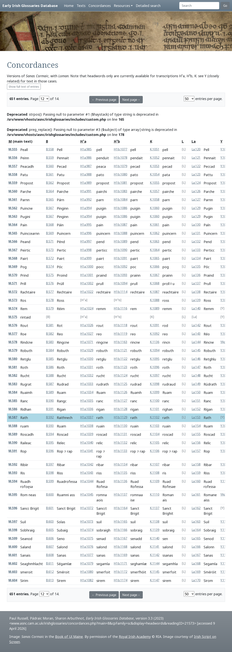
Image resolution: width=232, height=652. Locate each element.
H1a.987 (86, 166)
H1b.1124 (120, 375)
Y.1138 (224, 580)
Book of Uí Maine (69, 636)
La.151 (196, 401)
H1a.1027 (86, 334)
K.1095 (154, 359)
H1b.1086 (120, 208)
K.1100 (154, 401)
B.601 (50, 508)
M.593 (12, 473)
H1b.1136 (120, 481)
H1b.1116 (120, 308)
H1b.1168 (120, 547)
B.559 (50, 158)
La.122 (196, 166)
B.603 (50, 522)
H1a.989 (86, 183)
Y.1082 (224, 325)
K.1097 (154, 375)
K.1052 (154, 158)
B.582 (50, 334)
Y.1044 (224, 166)
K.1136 (154, 342)
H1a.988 (86, 174)
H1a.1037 (86, 417)
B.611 (50, 563)
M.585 (12, 401)
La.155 (196, 434)
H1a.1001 (86, 275)
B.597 (50, 464)
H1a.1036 (86, 409)
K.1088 (154, 300)
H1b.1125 (120, 384)
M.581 (12, 367)
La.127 (196, 200)
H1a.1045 (86, 495)
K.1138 (154, 522)
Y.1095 (224, 434)
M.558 (12, 174)
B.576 (50, 283)
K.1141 (154, 547)
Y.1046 (224, 183)
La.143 (196, 334)
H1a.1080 (86, 572)
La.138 (196, 292)
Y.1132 (224, 547)
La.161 (196, 495)
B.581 (50, 325)
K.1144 (154, 563)
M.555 (12, 149)
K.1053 (154, 166)
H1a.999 (86, 258)
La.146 (196, 359)
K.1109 (154, 481)
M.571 (12, 283)
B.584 (50, 350)
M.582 (12, 375)
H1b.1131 (120, 434)
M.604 (12, 580)
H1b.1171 (120, 563)
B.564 (50, 191)
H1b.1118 (120, 325)
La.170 (196, 580)
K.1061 (154, 225)
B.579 (50, 308)
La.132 (196, 241)
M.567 (12, 250)
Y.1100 (224, 481)
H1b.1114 (120, 292)
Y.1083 (224, 334)
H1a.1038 (86, 426)
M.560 (12, 191)
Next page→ (131, 100)
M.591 (12, 451)
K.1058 (154, 200)
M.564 (12, 225)
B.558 (50, 149)
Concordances (99, 5)
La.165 (196, 538)
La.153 (196, 417)
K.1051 (154, 149)
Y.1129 (224, 522)
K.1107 (154, 464)
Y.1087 (224, 367)
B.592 (50, 417)
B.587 (50, 384)
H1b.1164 (120, 508)
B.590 (50, 401)
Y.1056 (224, 258)
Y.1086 (224, 359)
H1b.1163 (120, 342)
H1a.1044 (86, 481)
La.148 (196, 375)
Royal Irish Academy (135, 636)
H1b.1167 (120, 538)
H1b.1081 (120, 183)
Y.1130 (224, 530)
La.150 (196, 392)
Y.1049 (224, 200)
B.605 (50, 530)
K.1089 (154, 308)
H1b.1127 (120, 401)
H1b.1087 (120, 225)
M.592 (12, 464)
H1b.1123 (120, 367)
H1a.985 (86, 149)
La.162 (196, 508)
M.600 (12, 547)
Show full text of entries (24, 86)
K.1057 (154, 191)
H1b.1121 (120, 350)
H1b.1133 (120, 451)
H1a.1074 (86, 530)
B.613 (50, 580)
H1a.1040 (86, 443)
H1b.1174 (120, 580)
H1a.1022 (86, 292)
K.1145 (154, 572)
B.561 (50, 174)
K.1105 (154, 443)
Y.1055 (224, 250)
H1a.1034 (86, 392)
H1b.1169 (120, 555)
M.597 (12, 522)
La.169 (196, 572)
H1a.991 (86, 191)
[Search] (199, 5)
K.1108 (154, 473)
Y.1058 (224, 275)
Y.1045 (224, 174)
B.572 (50, 258)
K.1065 (154, 258)
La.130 (196, 225)
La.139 (196, 300)
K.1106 (154, 451)
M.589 (12, 434)
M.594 (12, 481)
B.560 (50, 166)
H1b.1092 (120, 267)
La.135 (196, 267)
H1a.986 (86, 158)
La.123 (196, 174)
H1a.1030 (86, 359)
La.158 (196, 464)
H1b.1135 (120, 473)
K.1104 (154, 434)
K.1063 (154, 241)
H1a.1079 (86, 563)
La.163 (196, 522)
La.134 (196, 258)
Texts (81, 5)
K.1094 (154, 350)
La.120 (196, 149)
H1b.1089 (120, 241)
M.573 (12, 300)
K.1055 (154, 183)
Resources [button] (122, 5)
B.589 (50, 392)
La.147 (196, 367)
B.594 (50, 434)
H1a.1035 (86, 401)
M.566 (12, 241)
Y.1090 (224, 392)
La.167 (196, 555)
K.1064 (154, 250)
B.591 (50, 409)
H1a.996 (86, 233)
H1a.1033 (86, 384)
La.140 (196, 308)
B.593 (50, 426)
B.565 (50, 200)
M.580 (12, 359)
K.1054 (154, 174)
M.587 (12, 417)
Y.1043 (224, 158)
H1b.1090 (120, 250)
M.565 (12, 233)
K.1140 (154, 538)
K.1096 (154, 367)
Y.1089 (224, 384)
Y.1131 (224, 538)
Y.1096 (224, 443)
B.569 (50, 233)
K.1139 (154, 530)
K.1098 (154, 384)
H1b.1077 (120, 149)
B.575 (50, 275)
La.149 (196, 384)
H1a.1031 (86, 367)
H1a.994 (86, 208)
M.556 (12, 158)
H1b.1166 (120, 530)
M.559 (12, 183)
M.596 (12, 508)
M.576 (12, 325)
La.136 (196, 275)
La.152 (196, 409)
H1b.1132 (120, 443)
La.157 (196, 451)
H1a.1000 (86, 267)
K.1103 (154, 426)
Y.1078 (224, 292)
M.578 (12, 342)
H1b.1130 (120, 426)
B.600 (50, 495)
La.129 (196, 208)
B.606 (50, 538)
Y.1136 (224, 572)
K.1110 (154, 495)
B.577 (50, 292)
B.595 (50, 443)
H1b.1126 (120, 392)
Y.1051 (224, 208)
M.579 (12, 350)
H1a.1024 (86, 308)
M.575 (12, 317)
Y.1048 (224, 191)
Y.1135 (224, 563)
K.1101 (154, 409)
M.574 (12, 308)
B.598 (50, 473)
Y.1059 (224, 283)
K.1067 (154, 275)
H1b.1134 (120, 464)
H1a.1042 (86, 464)
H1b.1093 (120, 275)
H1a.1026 (86, 325)
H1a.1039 (86, 434)
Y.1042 (224, 149)
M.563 (12, 216)
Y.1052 (224, 225)
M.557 (12, 166)
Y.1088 (224, 375)
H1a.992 (86, 200)
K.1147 (154, 580)
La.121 (196, 158)
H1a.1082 (86, 580)
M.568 (12, 258)
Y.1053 (224, 233)
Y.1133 (224, 555)
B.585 (50, 359)
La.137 (196, 283)
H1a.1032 (86, 375)
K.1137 (154, 508)
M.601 (12, 555)
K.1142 (154, 555)
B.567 (50, 208)
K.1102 (154, 417)
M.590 (12, 443)
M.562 (12, 208)
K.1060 (154, 208)
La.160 (196, 481)
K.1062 (154, 233)
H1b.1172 (120, 572)
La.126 (196, 191)
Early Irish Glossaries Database (30, 5)
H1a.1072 (86, 508)
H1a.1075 (86, 538)
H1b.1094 (120, 283)
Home (69, 5)
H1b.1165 (120, 522)
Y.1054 (224, 241)
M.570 (12, 275)
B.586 (50, 367)
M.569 (12, 267)
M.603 (12, 572)
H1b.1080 (120, 174)
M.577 (12, 334)
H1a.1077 (86, 555)
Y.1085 (224, 350)
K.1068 (154, 283)
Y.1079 (224, 300)
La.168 (196, 563)
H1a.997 (86, 241)
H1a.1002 (86, 283)
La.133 (196, 250)
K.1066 (154, 267)
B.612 (50, 572)
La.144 (196, 342)
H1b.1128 (120, 409)
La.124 (196, 183)
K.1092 (154, 334)
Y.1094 (224, 426)
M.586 (12, 409)
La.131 (196, 233)
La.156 (196, 443)
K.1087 (154, 292)
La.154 (196, 426)
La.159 (196, 473)
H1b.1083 (120, 191)
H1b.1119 (120, 334)
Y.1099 (224, 473)
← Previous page (104, 100)
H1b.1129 (120, 417)
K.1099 (154, 392)
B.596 (50, 451)
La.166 (196, 547)
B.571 (50, 241)
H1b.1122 (120, 359)
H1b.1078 (120, 158)
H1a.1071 (86, 342)
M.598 (12, 530)
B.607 (50, 547)
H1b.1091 (120, 258)
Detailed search (148, 5)
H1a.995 (86, 225)
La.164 (196, 530)
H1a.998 (86, 250)
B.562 (50, 183)
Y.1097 (224, 451)
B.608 (50, 555)
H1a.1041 (86, 451)
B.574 (50, 267)
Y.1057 (224, 267)
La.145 (196, 350)
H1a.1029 (86, 350)
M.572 (12, 292)
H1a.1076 (86, 547)
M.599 (12, 538)
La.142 (196, 325)
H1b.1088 (120, 233)
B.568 (50, 225)
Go (225, 5)
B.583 (50, 342)
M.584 (12, 392)
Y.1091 (224, 401)
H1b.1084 (120, 200)
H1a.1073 (86, 522)
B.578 (50, 300)
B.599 (50, 481)
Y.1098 (224, 464)
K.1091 (154, 325)
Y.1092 (224, 409)
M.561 (12, 200)
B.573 (50, 250)
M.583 (12, 384)
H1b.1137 (120, 495)
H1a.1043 (86, 473)
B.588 (50, 375)
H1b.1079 (120, 166)
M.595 (12, 495)
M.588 (12, 426)
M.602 (12, 563)
